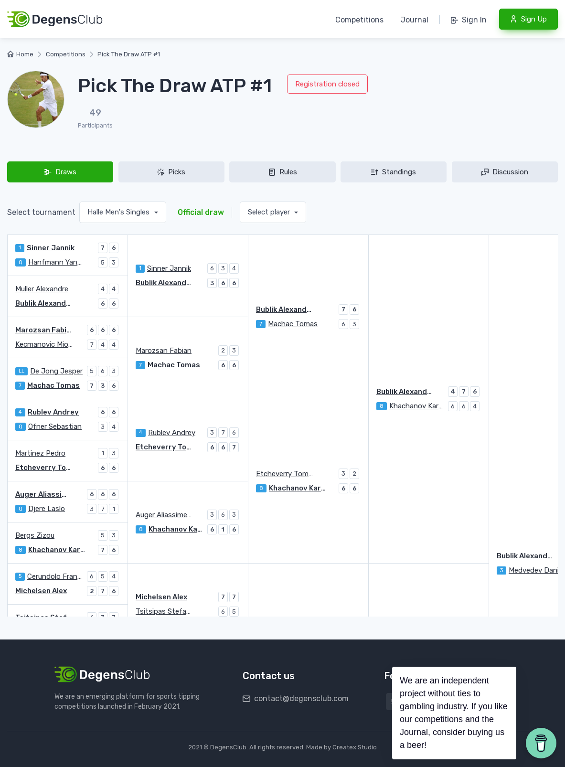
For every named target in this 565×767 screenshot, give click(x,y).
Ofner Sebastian (55, 426)
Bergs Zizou (34, 535)
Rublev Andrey (53, 412)
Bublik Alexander (284, 309)
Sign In (469, 19)
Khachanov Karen (417, 406)
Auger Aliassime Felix (44, 494)
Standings (393, 172)
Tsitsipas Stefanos (164, 611)
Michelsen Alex (161, 597)
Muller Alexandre (41, 289)
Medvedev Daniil (535, 570)
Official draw (201, 212)
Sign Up (528, 19)
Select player (270, 212)
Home (20, 54)
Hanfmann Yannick (56, 262)
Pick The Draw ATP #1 (128, 54)
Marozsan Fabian (44, 330)
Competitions (359, 19)
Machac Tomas (293, 324)
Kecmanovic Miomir (44, 344)
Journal (414, 19)
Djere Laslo (46, 508)
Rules (282, 172)
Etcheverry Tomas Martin (284, 473)
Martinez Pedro (40, 453)
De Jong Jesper (56, 371)
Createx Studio (354, 747)
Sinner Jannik (51, 248)
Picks (171, 172)
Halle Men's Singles (119, 212)
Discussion (504, 172)
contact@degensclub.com (296, 698)
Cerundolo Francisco (56, 576)
